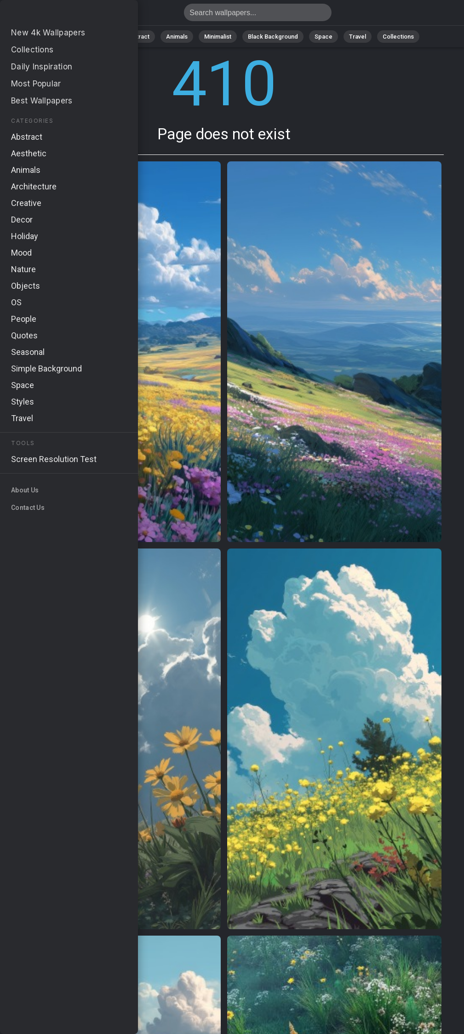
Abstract (137, 36)
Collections (398, 36)
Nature (100, 36)
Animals (177, 36)
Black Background (273, 36)
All (70, 36)
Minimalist (217, 36)
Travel (357, 36)
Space (323, 36)
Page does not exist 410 (55, 15)
